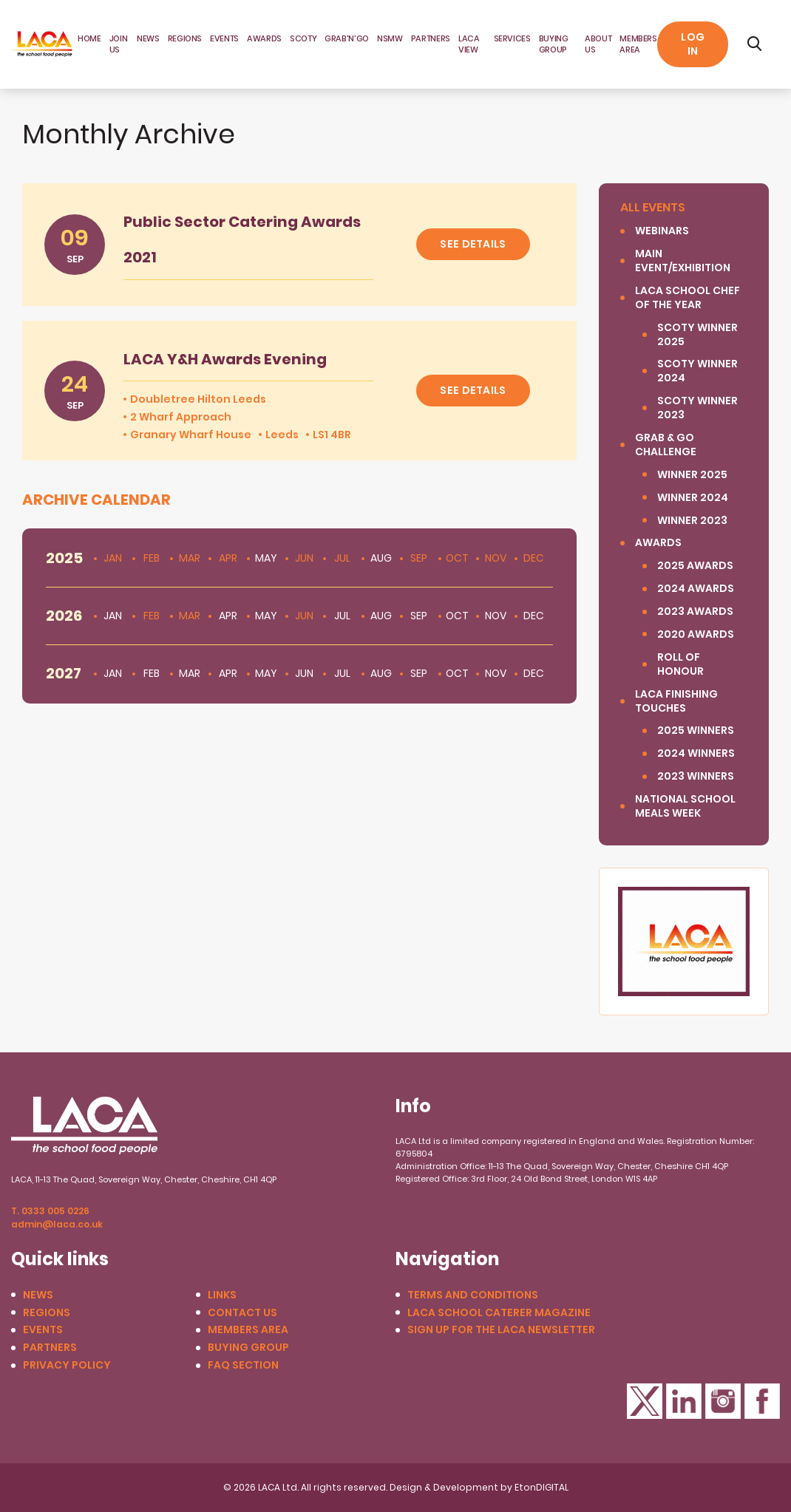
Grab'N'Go (347, 38)
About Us (598, 44)
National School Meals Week (685, 806)
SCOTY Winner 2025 (697, 335)
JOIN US (118, 44)
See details (473, 243)
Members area (638, 44)
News (148, 38)
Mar (189, 558)
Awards (264, 38)
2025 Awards (695, 566)
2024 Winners (696, 753)
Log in (693, 44)
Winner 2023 (692, 521)
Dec (533, 558)
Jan (112, 558)
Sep (418, 558)
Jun (304, 558)
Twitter (644, 1401)
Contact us (242, 1313)
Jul (342, 558)
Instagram (723, 1401)
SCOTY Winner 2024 (697, 371)
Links (222, 1295)
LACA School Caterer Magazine (499, 1313)
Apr (228, 558)
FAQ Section (243, 1365)
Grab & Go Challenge (665, 445)
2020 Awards (695, 634)
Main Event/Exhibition (682, 261)
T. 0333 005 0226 (50, 1211)
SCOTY (303, 38)
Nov (495, 558)
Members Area (248, 1330)
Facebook (762, 1401)
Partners (430, 38)
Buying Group (553, 44)
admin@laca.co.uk (57, 1224)
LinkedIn (684, 1401)
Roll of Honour (680, 664)
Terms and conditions (472, 1295)
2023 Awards (695, 612)
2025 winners (695, 730)
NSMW (390, 38)
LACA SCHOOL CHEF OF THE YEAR (687, 298)
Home (89, 38)
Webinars (662, 231)
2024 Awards (695, 589)
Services (512, 38)
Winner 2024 (692, 498)
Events (224, 38)
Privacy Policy (67, 1365)
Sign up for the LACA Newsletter (501, 1330)
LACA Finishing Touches (676, 701)
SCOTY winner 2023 (697, 408)
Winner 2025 (692, 475)
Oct (457, 558)
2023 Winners (695, 776)
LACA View (469, 44)
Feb (151, 558)
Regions (185, 38)
